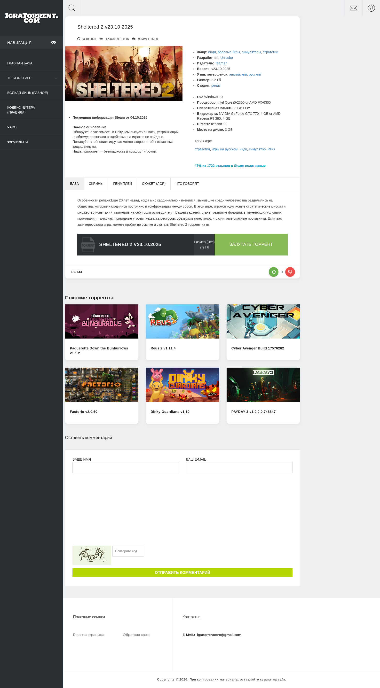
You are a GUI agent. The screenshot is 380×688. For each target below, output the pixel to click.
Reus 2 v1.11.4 (163, 348)
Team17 (221, 63)
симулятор (257, 149)
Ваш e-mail (196, 459)
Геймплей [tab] (122, 184)
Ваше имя (81, 459)
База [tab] (74, 184)
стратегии (270, 52)
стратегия (202, 149)
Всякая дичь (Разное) (27, 93)
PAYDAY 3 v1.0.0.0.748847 (253, 412)
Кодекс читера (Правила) (21, 110)
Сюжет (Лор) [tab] (154, 184)
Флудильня (17, 142)
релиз (216, 85)
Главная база (19, 63)
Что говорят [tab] (187, 184)
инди (212, 52)
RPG (271, 149)
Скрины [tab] (96, 184)
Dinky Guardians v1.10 (170, 412)
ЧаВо (11, 127)
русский (255, 74)
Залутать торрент (251, 244)
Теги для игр (19, 78)
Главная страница (88, 635)
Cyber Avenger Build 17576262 (257, 348)
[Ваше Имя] (125, 467)
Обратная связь (136, 635)
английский (238, 74)
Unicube (226, 58)
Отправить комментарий (182, 573)
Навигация (31, 42)
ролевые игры (229, 52)
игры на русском (225, 149)
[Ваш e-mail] (239, 467)
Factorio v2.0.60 (83, 412)
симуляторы (251, 52)
